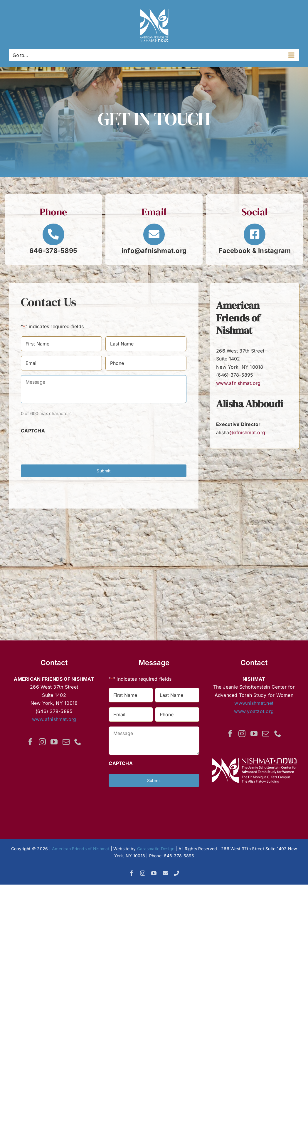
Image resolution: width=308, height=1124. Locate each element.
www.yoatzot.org (254, 711)
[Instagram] (42, 741)
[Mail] (66, 741)
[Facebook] (30, 741)
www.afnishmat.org (238, 383)
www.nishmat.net (253, 703)
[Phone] (77, 741)
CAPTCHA (33, 431)
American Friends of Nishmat (80, 848)
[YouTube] (54, 741)
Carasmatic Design (155, 848)
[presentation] (65, 446)
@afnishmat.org (247, 432)
